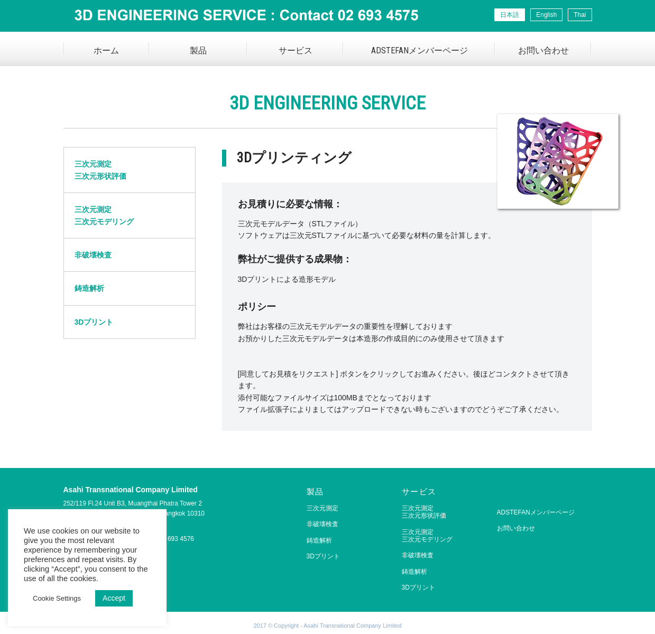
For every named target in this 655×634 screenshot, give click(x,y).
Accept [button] (114, 598)
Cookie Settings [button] (57, 598)
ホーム (106, 50)
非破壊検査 (93, 255)
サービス (295, 50)
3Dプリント (94, 322)
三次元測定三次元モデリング (104, 215)
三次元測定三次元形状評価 (100, 170)
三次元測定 (322, 508)
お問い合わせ (543, 50)
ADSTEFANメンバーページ (419, 50)
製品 (198, 50)
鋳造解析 (89, 288)
